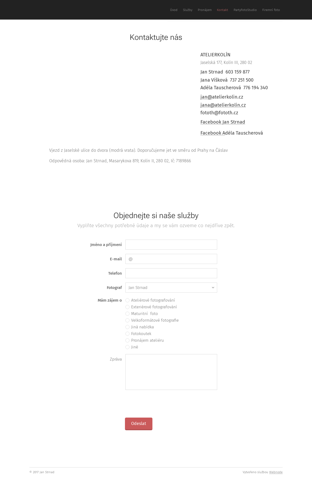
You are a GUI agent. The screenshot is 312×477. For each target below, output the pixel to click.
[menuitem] (235, 10)
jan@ (206, 97)
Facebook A (212, 133)
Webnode (276, 472)
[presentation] (161, 403)
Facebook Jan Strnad (222, 122)
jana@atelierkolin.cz (223, 105)
